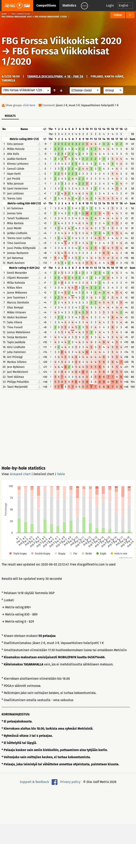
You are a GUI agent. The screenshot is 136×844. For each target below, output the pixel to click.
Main (4, 14)
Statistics (69, 5)
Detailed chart (43, 474)
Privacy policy (70, 782)
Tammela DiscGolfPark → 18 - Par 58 (55, 76)
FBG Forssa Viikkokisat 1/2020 (55, 56)
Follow (118, 15)
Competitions (46, 5)
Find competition (20, 14)
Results (10, 116)
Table (61, 474)
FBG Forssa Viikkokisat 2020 (62, 41)
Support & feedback (34, 782)
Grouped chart (20, 474)
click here (29, 105)
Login (110, 5)
